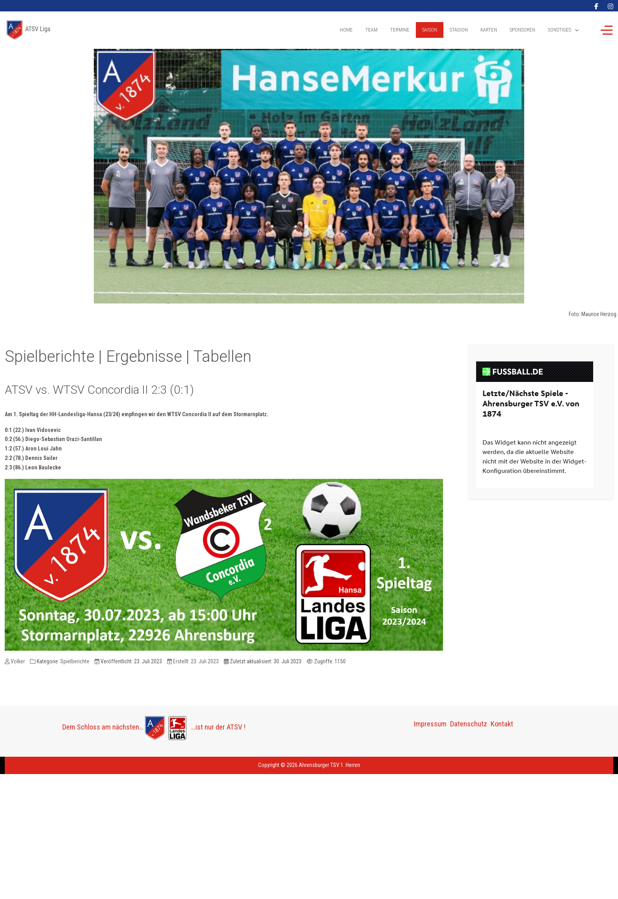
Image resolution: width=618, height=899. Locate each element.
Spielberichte (74, 661)
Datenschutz (468, 724)
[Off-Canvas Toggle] (606, 30)
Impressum (430, 724)
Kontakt (502, 724)
